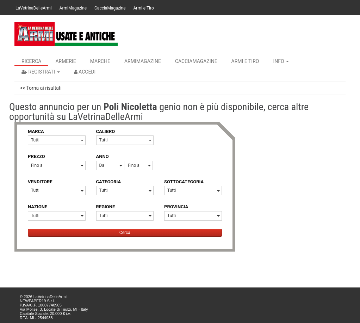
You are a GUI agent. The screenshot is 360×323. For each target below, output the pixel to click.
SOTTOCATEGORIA (184, 181)
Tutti (57, 140)
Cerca (124, 232)
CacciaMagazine (109, 8)
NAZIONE (37, 206)
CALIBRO (105, 131)
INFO (281, 61)
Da (110, 165)
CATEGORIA (108, 181)
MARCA (36, 131)
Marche (100, 61)
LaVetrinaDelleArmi (33, 8)
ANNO (102, 156)
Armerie (65, 61)
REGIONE (105, 206)
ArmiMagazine (73, 8)
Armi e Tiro (144, 8)
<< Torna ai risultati (41, 88)
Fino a (57, 165)
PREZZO (36, 156)
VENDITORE (40, 181)
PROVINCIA (176, 206)
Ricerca (31, 61)
